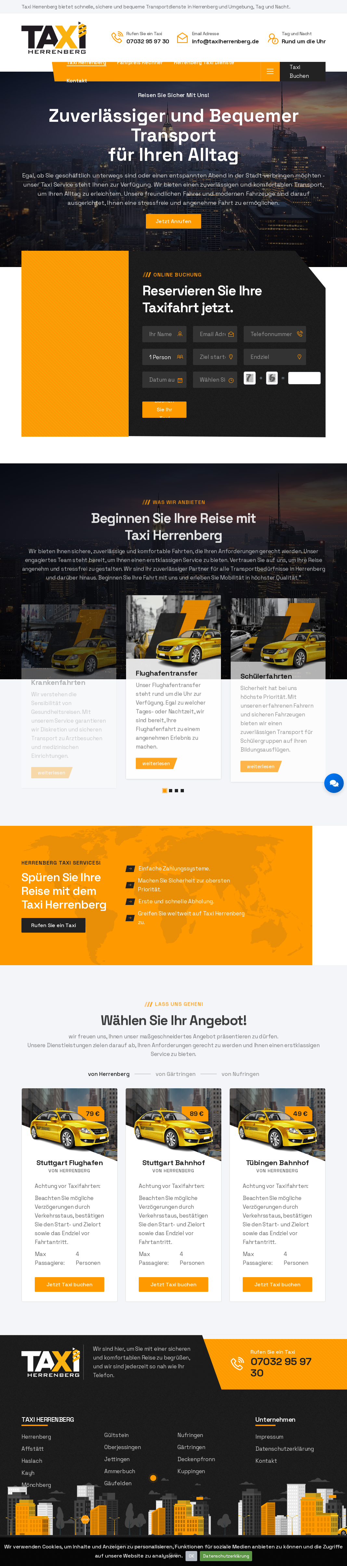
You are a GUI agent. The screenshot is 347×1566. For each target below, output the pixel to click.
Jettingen (117, 1459)
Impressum (269, 1436)
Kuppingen (191, 1471)
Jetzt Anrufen (173, 225)
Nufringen (190, 1435)
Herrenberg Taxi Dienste (204, 62)
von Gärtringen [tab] (176, 1074)
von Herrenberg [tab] (109, 1074)
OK (191, 1556)
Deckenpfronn (196, 1459)
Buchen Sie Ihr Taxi (164, 410)
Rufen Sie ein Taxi (53, 925)
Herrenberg (36, 1436)
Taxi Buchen (299, 71)
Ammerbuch (119, 1471)
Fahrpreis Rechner (140, 62)
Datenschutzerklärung (226, 1556)
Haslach (31, 1460)
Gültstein (116, 1435)
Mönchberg (36, 1484)
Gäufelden (118, 1483)
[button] (164, 790)
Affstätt (32, 1448)
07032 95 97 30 (147, 41)
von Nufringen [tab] (240, 1074)
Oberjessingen (122, 1447)
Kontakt (77, 80)
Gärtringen (191, 1447)
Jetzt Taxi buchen (69, 1284)
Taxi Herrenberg (86, 62)
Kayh (27, 1472)
